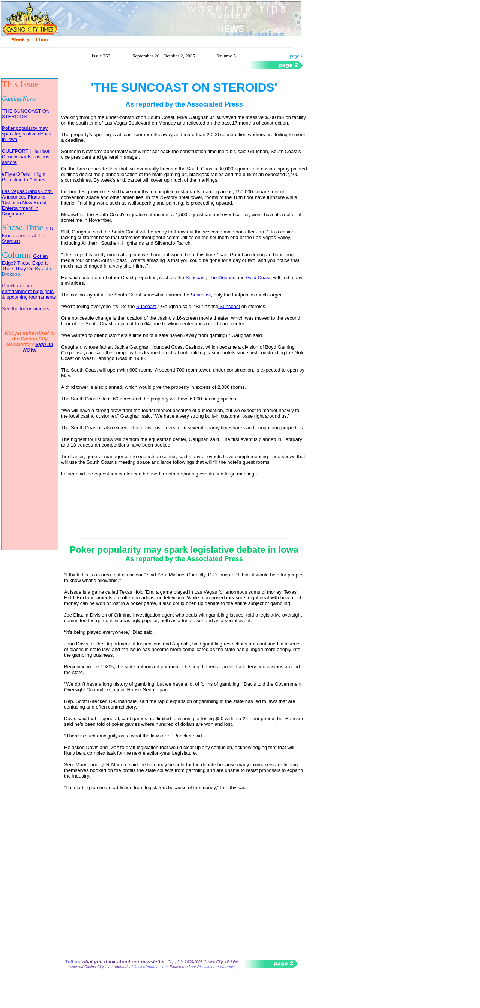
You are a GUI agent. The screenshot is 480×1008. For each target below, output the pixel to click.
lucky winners (34, 308)
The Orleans (222, 277)
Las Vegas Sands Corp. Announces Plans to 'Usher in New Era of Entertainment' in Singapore (27, 202)
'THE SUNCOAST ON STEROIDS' (26, 113)
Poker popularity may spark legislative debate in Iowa (27, 133)
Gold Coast (258, 277)
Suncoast (196, 277)
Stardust (11, 241)
